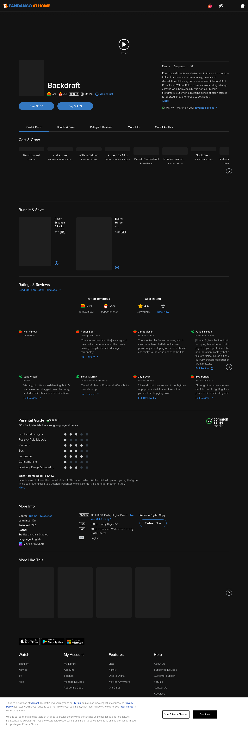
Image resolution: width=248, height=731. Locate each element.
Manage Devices (74, 658)
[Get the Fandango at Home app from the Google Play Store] (53, 618)
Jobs (157, 682)
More (165, 100)
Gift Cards (114, 664)
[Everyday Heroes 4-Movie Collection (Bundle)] (115, 223)
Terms (77, 703)
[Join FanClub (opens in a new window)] (210, 6)
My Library (70, 640)
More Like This (164, 127)
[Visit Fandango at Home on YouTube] (224, 690)
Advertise (159, 670)
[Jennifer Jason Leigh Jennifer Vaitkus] (175, 171)
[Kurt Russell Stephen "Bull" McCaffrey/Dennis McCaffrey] (60, 171)
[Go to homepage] (27, 6)
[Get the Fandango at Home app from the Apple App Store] (29, 618)
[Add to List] (44, 244)
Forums (158, 658)
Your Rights (127, 706)
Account (69, 646)
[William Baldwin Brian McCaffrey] (89, 171)
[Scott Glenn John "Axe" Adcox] (204, 171)
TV (20, 652)
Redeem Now (153, 500)
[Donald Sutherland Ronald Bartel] (146, 171)
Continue (205, 714)
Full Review (89, 333)
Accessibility (161, 676)
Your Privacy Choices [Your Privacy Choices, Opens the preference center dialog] (175, 714)
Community (143, 288)
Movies (23, 646)
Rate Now (163, 288)
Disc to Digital (117, 652)
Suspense (46, 493)
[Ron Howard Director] (32, 171)
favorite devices (206, 107)
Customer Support (164, 652)
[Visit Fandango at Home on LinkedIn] (208, 690)
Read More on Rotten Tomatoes (39, 266)
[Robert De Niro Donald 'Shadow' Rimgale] (118, 171)
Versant (34, 703)
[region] (124, 714)
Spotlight (24, 640)
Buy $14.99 (75, 106)
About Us (159, 640)
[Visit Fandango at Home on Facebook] (216, 690)
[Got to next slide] (228, 171)
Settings (68, 652)
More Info (134, 127)
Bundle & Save (66, 127)
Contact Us (160, 664)
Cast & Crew (33, 127)
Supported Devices (165, 646)
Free (21, 658)
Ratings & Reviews (101, 127)
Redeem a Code (73, 664)
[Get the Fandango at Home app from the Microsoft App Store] (74, 618)
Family (112, 646)
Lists (111, 640)
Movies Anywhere (119, 658)
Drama (33, 493)
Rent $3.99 (36, 106)
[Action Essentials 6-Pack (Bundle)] (57, 221)
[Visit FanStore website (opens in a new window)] (242, 6)
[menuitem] (231, 6)
